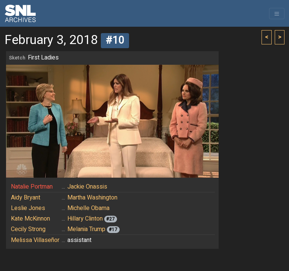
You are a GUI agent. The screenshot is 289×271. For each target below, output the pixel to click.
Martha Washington (92, 197)
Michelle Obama (88, 208)
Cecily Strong (28, 229)
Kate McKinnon (30, 218)
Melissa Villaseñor (35, 240)
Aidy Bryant (25, 197)
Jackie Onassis (87, 186)
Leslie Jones (28, 208)
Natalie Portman (32, 186)
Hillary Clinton (85, 218)
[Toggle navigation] (276, 13)
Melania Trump (86, 229)
